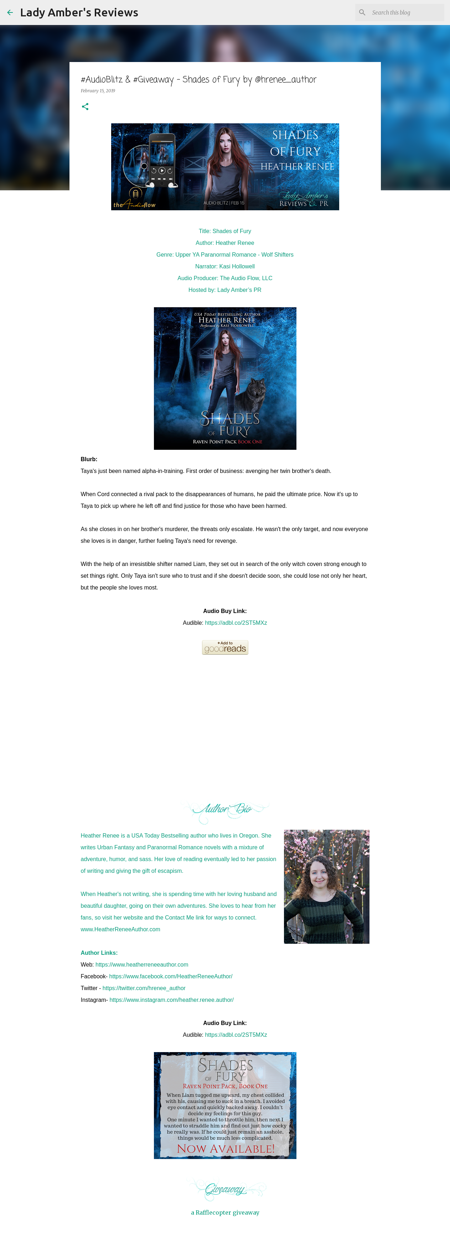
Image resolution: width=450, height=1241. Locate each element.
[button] (85, 107)
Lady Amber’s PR (239, 290)
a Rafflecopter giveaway (225, 1212)
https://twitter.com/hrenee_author (144, 988)
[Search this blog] (406, 12)
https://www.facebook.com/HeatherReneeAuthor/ (171, 976)
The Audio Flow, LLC (246, 278)
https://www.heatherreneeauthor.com (141, 965)
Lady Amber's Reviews (79, 12)
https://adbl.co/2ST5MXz (236, 623)
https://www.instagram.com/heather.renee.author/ (171, 1000)
